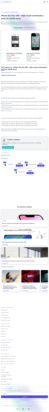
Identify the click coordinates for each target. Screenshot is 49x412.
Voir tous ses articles (8, 147)
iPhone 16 (3, 336)
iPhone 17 (3, 331)
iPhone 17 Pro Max (5, 326)
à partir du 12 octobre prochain (8, 75)
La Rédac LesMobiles (18, 27)
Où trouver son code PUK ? (7, 363)
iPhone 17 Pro (4, 328)
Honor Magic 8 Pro (5, 317)
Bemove (30, 405)
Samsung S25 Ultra (5, 347)
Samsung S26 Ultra (5, 342)
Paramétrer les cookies (6, 379)
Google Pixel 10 (5, 315)
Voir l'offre (19, 165)
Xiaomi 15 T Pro (5, 312)
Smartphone (7, 12)
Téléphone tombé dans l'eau (8, 358)
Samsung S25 (4, 350)
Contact (3, 369)
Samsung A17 (4, 310)
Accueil (2, 12)
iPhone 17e (3, 334)
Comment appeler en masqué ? (8, 356)
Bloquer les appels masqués (7, 361)
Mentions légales (5, 372)
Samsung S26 (4, 345)
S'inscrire (24, 396)
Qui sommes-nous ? (6, 384)
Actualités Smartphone (14, 12)
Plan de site (4, 381)
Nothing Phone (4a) (5, 320)
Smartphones (5, 152)
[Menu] (47, 2)
